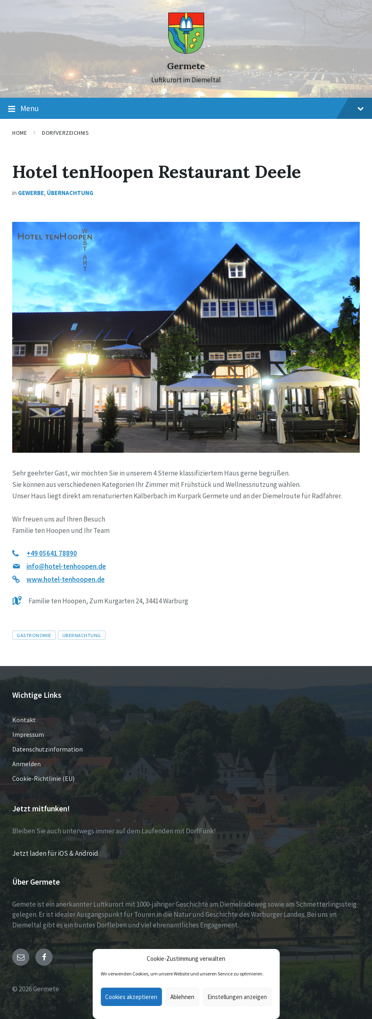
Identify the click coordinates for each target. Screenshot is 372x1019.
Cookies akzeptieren (131, 997)
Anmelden (26, 764)
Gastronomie (34, 635)
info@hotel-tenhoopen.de (66, 566)
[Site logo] (186, 51)
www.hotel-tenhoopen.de (65, 579)
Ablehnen (182, 997)
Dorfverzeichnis (65, 132)
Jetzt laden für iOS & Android (55, 853)
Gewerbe (31, 193)
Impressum (28, 734)
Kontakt (24, 720)
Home (19, 132)
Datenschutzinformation (47, 749)
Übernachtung (70, 193)
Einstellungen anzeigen (237, 997)
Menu (186, 108)
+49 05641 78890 (51, 553)
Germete (186, 66)
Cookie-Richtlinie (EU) (43, 778)
